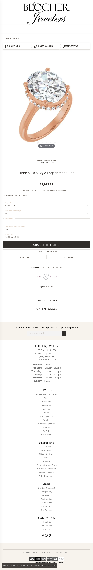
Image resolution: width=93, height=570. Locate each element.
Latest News (46, 502)
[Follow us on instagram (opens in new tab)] (46, 535)
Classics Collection (46, 472)
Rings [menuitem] (46, 398)
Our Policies (46, 510)
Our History (46, 495)
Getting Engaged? (46, 488)
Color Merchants (46, 476)
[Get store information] (46, 360)
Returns (68, 257)
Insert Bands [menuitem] (47, 434)
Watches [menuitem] (46, 420)
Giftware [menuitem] (47, 427)
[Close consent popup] (54, 565)
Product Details (46, 300)
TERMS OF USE (46, 553)
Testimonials (46, 499)
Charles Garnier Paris (46, 465)
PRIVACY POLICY (30, 553)
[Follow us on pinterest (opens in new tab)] (50, 535)
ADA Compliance (62, 553)
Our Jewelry (46, 491)
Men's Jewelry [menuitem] (46, 416)
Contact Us (46, 506)
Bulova (46, 461)
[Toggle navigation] (4, 29)
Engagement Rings (12, 38)
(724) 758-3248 (46, 162)
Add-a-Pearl (46, 450)
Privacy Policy (38, 565)
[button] (38, 142)
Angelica (46, 457)
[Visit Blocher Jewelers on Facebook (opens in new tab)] (43, 535)
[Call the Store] (46, 356)
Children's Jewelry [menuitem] (46, 423)
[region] (46, 106)
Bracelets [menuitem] (46, 401)
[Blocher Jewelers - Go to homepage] (46, 12)
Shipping (25, 257)
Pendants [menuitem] (46, 405)
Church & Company (46, 468)
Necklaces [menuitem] (46, 409)
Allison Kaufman (46, 454)
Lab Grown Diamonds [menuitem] (46, 394)
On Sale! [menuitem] (46, 431)
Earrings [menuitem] (46, 412)
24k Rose (46, 446)
